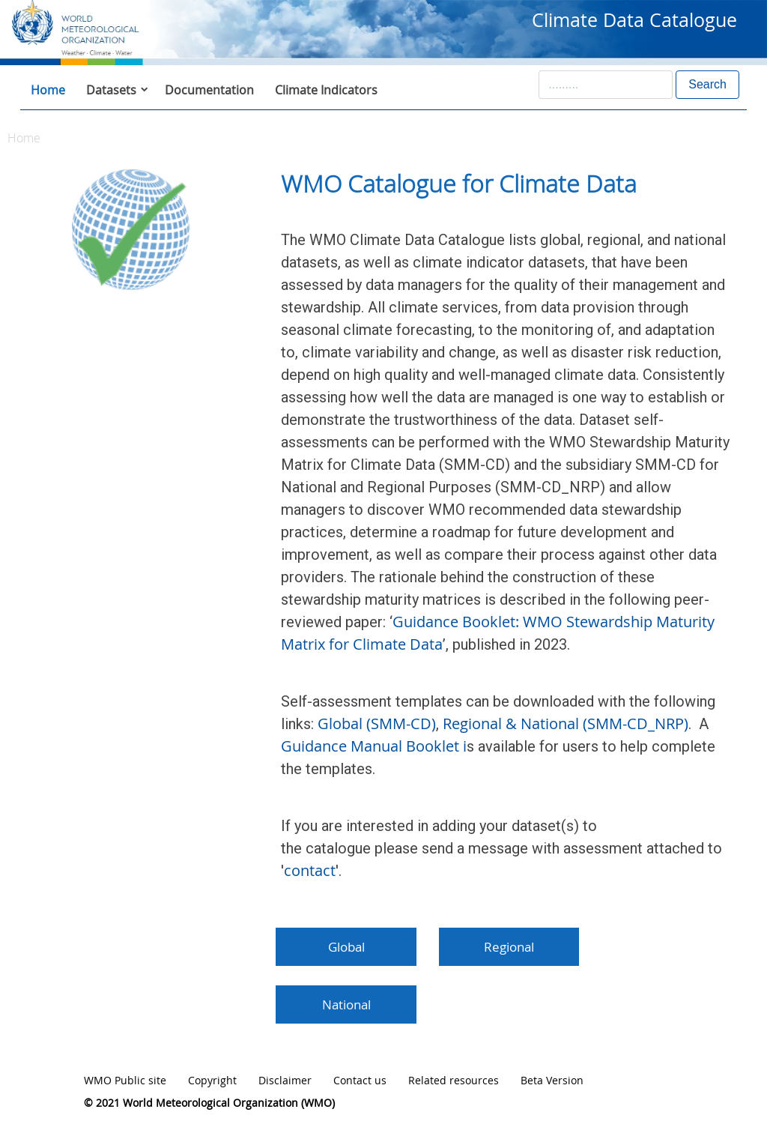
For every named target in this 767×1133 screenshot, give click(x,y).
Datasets (111, 90)
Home (48, 90)
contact (310, 870)
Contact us (359, 1080)
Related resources (453, 1080)
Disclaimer (285, 1080)
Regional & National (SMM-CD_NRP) (565, 723)
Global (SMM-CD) (375, 723)
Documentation (209, 90)
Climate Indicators (326, 90)
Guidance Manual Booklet (370, 746)
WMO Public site (125, 1080)
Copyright (212, 1080)
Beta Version (552, 1080)
